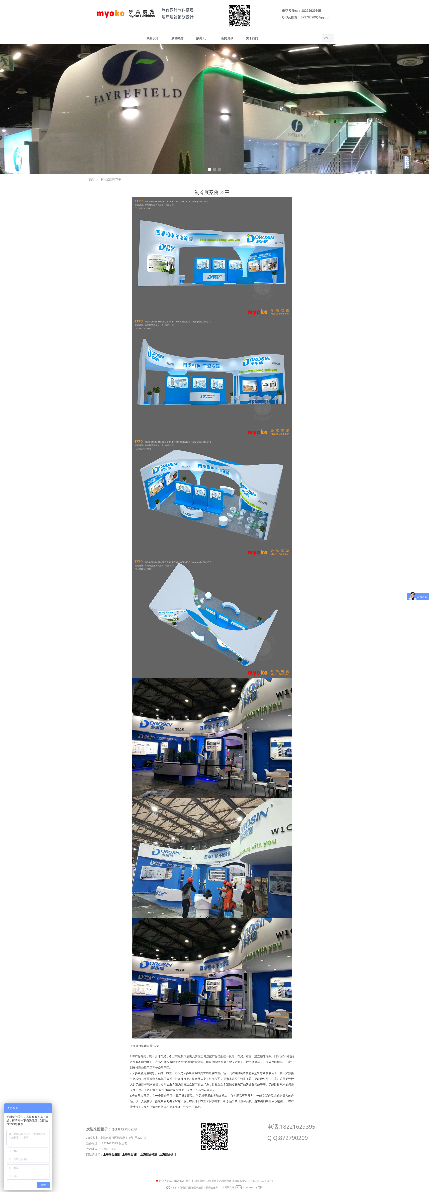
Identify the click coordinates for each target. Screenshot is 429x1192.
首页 (91, 179)
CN (326, 38)
